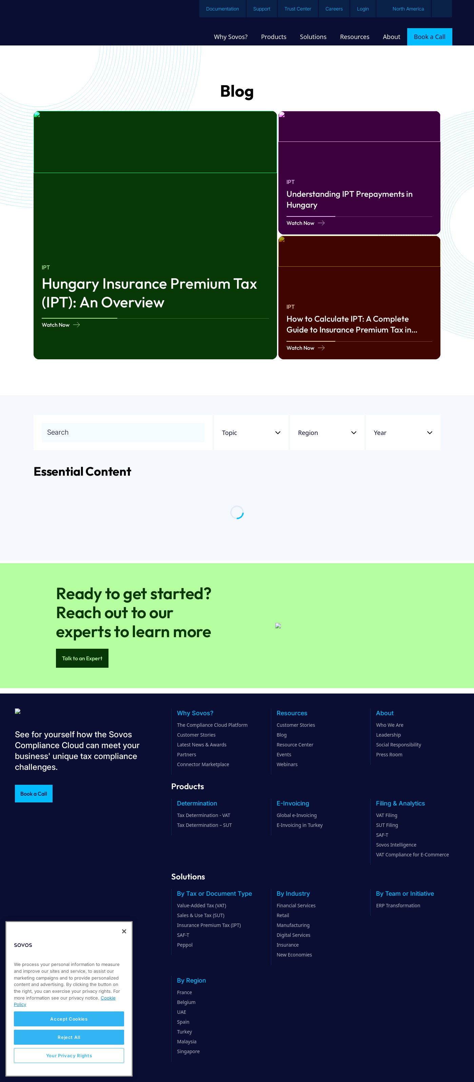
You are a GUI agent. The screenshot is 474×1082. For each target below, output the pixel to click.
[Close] (124, 931)
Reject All (69, 1037)
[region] (69, 999)
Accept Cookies (68, 1019)
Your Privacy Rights (69, 1055)
